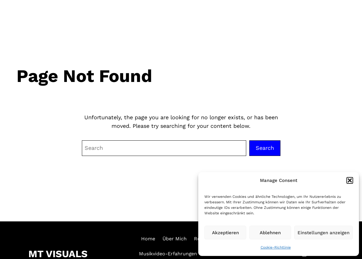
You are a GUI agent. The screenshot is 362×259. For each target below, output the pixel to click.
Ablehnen (270, 232)
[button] (350, 180)
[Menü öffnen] (345, 16)
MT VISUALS (42, 16)
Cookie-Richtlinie (276, 247)
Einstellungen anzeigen (323, 232)
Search (265, 148)
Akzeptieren (225, 232)
